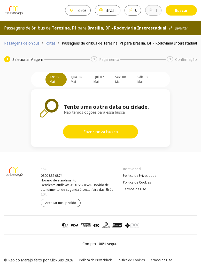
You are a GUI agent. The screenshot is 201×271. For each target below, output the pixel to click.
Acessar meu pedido (60, 203)
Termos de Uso (134, 189)
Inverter (178, 28)
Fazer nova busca (100, 132)
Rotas (50, 43)
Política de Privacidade (139, 175)
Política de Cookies (137, 182)
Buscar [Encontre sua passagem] (181, 10)
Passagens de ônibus (22, 43)
